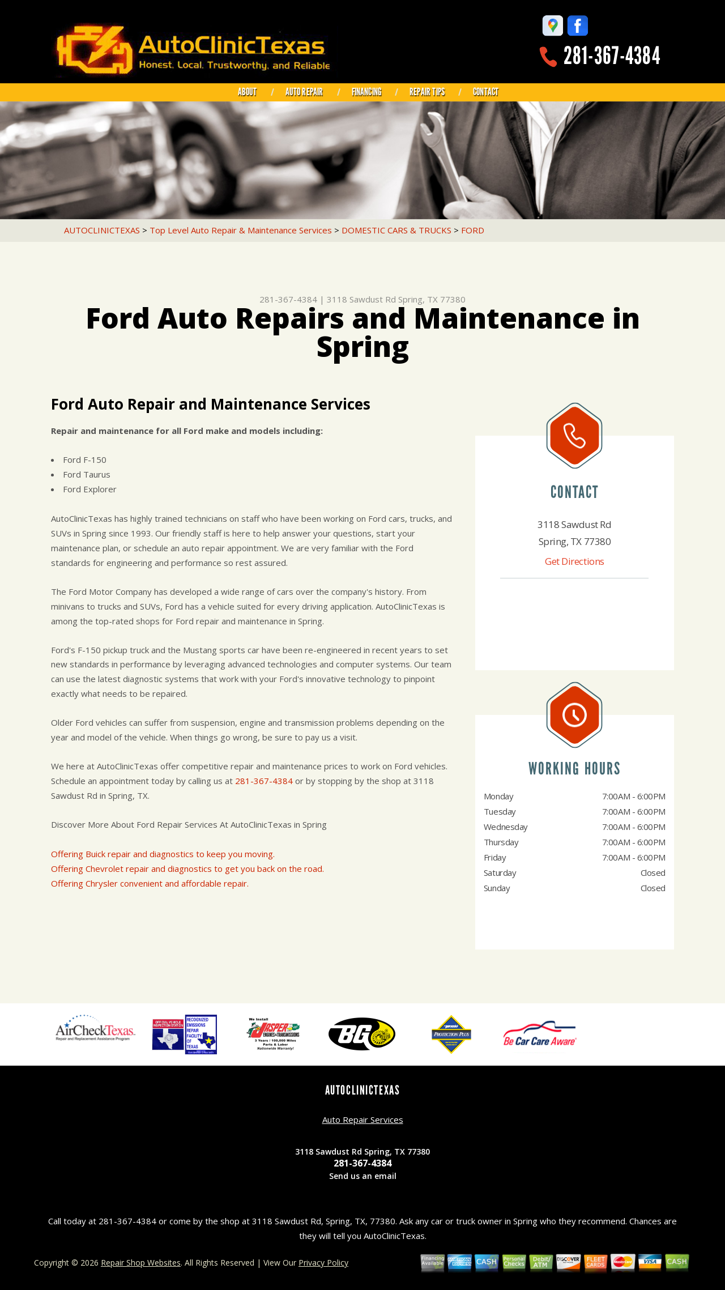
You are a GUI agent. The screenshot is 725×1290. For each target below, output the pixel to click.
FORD (472, 230)
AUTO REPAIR (304, 92)
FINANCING (367, 92)
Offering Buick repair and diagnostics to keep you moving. (163, 853)
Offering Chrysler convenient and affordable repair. (150, 883)
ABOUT (247, 92)
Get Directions (574, 561)
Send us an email (362, 1175)
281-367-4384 (612, 55)
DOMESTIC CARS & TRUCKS (396, 230)
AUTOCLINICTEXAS (102, 230)
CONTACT (485, 92)
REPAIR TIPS (427, 92)
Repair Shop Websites (141, 1262)
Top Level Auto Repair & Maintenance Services (241, 230)
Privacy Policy (323, 1262)
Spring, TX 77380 (432, 299)
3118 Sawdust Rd (361, 299)
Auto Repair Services (362, 1119)
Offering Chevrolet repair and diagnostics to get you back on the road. (187, 868)
